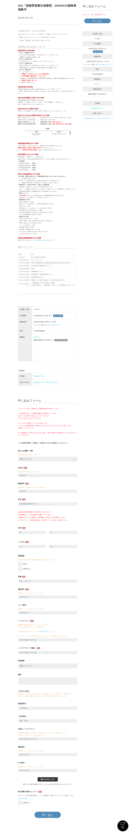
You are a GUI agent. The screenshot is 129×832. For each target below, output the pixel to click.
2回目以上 (26, 569)
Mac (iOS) (56, 325)
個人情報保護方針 (39, 240)
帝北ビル (37, 337)
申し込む (47, 815)
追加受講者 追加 (48, 779)
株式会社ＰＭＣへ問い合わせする (46, 382)
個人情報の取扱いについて (26, 798)
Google (48, 325)
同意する (26, 803)
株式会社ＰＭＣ (39, 376)
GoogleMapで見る (60, 340)
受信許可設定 (44, 631)
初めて (25, 564)
